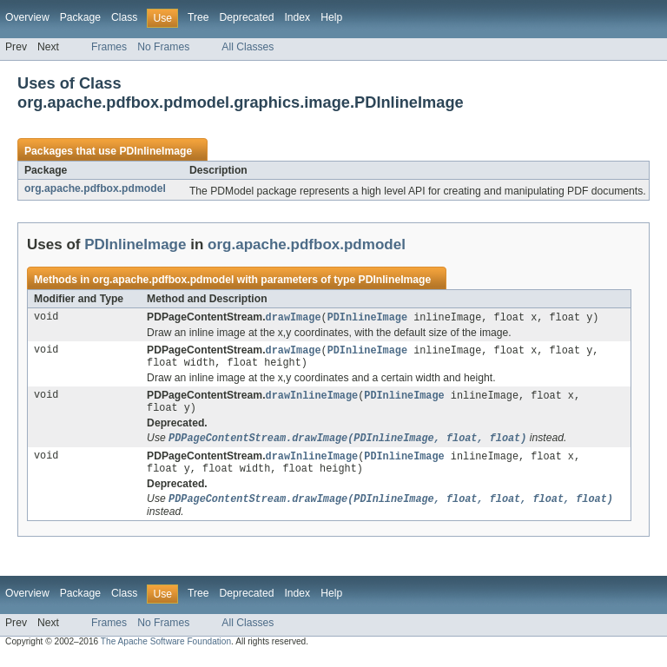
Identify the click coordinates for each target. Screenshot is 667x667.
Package (80, 17)
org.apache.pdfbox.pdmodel (95, 188)
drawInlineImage (312, 399)
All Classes (247, 47)
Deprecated (247, 17)
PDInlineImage (155, 151)
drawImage (293, 318)
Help (331, 17)
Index (297, 17)
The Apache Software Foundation (166, 652)
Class (124, 17)
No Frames (163, 47)
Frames (109, 47)
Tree (198, 17)
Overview (27, 17)
